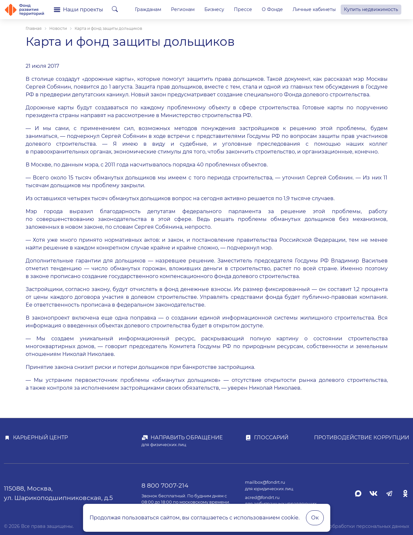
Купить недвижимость (371, 9)
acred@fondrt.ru (262, 497)
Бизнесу (214, 9)
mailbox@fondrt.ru (265, 482)
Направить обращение (187, 437)
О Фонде (272, 9)
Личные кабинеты (314, 9)
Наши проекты (78, 9)
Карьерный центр (40, 437)
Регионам (183, 9)
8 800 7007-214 (164, 485)
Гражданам (148, 9)
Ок (315, 518)
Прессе (243, 9)
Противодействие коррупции (361, 437)
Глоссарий (271, 437)
